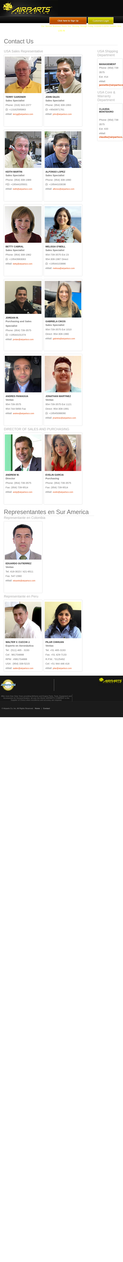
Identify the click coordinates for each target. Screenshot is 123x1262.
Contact (46, 708)
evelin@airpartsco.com (63, 492)
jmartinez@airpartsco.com (64, 418)
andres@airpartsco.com (23, 413)
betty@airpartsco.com (22, 264)
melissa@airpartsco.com (64, 268)
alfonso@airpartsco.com (63, 189)
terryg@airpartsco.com (23, 114)
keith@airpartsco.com (22, 189)
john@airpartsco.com (62, 114)
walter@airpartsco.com (23, 668)
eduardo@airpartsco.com (24, 581)
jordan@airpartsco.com (23, 339)
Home (37, 708)
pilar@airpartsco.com (62, 668)
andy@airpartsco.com (22, 492)
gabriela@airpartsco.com (64, 338)
